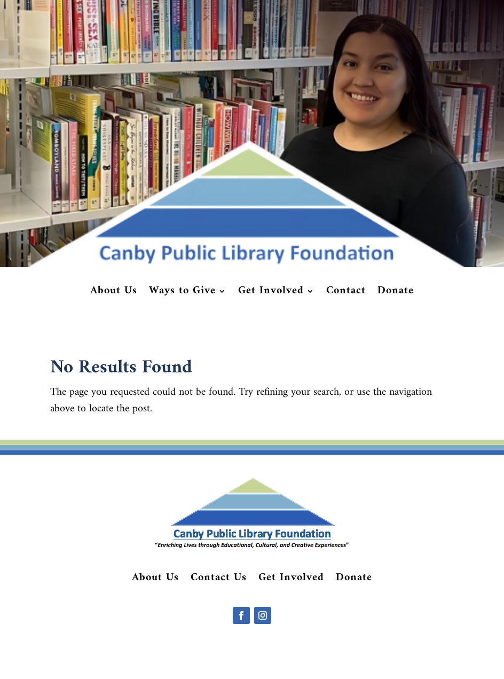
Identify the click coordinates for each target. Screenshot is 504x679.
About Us (113, 293)
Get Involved (271, 293)
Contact (346, 293)
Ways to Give (182, 293)
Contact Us (219, 580)
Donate (395, 293)
